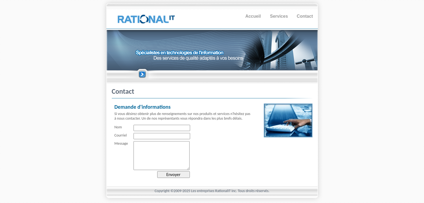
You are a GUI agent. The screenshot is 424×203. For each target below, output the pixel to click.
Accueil (253, 16)
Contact (305, 16)
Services (279, 16)
